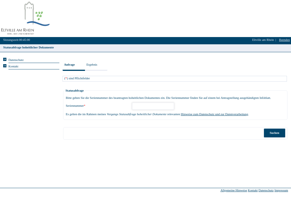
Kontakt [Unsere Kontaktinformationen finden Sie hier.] (13, 66)
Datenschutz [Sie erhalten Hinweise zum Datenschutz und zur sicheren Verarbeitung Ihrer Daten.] (16, 60)
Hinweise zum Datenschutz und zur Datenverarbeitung (214, 114)
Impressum (281, 190)
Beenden (284, 39)
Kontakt (253, 190)
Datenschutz (266, 190)
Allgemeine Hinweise (233, 190)
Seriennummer (75, 105)
